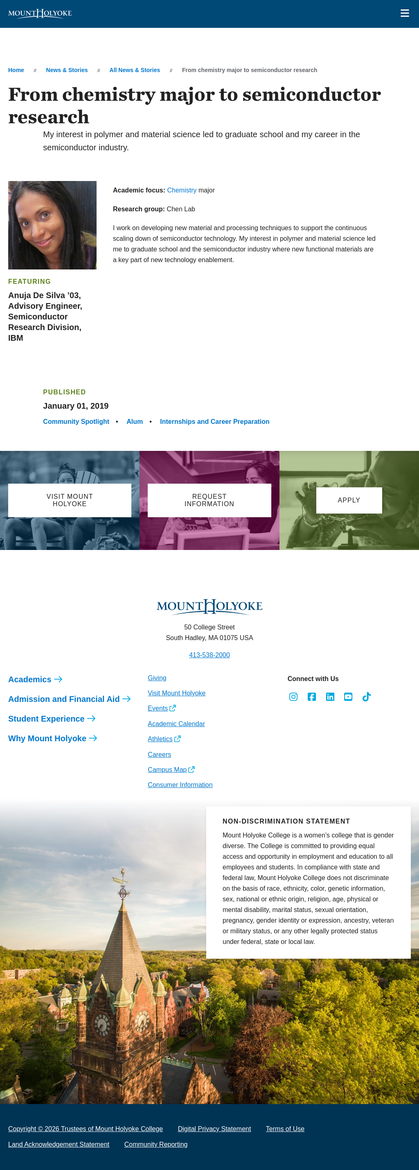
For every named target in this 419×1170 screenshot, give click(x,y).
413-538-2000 (209, 655)
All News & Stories (135, 70)
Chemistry (182, 190)
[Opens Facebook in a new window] (312, 697)
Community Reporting (156, 1144)
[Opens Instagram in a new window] (294, 697)
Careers (159, 754)
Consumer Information (180, 784)
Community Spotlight (76, 421)
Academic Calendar (176, 723)
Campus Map (167, 769)
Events (158, 708)
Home (16, 70)
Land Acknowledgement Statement (58, 1144)
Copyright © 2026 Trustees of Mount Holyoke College (85, 1128)
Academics (30, 679)
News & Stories (67, 70)
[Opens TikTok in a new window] (367, 697)
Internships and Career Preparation (215, 421)
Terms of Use (285, 1128)
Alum (134, 421)
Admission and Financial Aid (64, 699)
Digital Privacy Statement (214, 1128)
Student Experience (46, 718)
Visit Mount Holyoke (176, 693)
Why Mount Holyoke (47, 738)
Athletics (160, 738)
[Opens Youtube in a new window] (348, 697)
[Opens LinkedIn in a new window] (330, 697)
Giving (157, 677)
